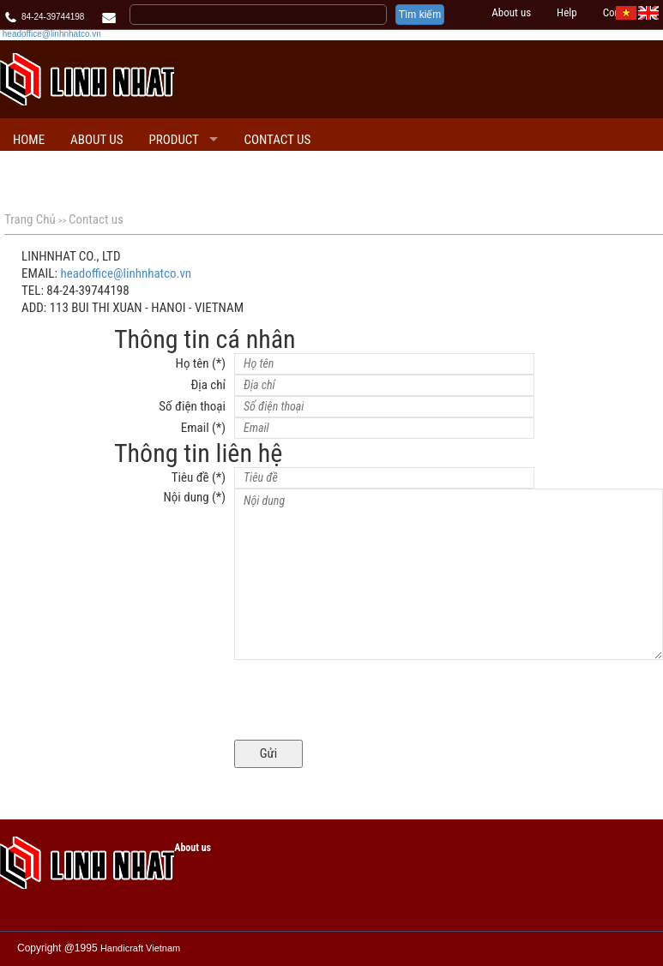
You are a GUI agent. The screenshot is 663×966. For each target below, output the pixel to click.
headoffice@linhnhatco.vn (52, 34)
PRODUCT (174, 139)
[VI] (626, 12)
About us (511, 12)
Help (567, 12)
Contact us (277, 139)
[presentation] (364, 702)
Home (29, 139)
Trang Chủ (30, 219)
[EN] (648, 12)
